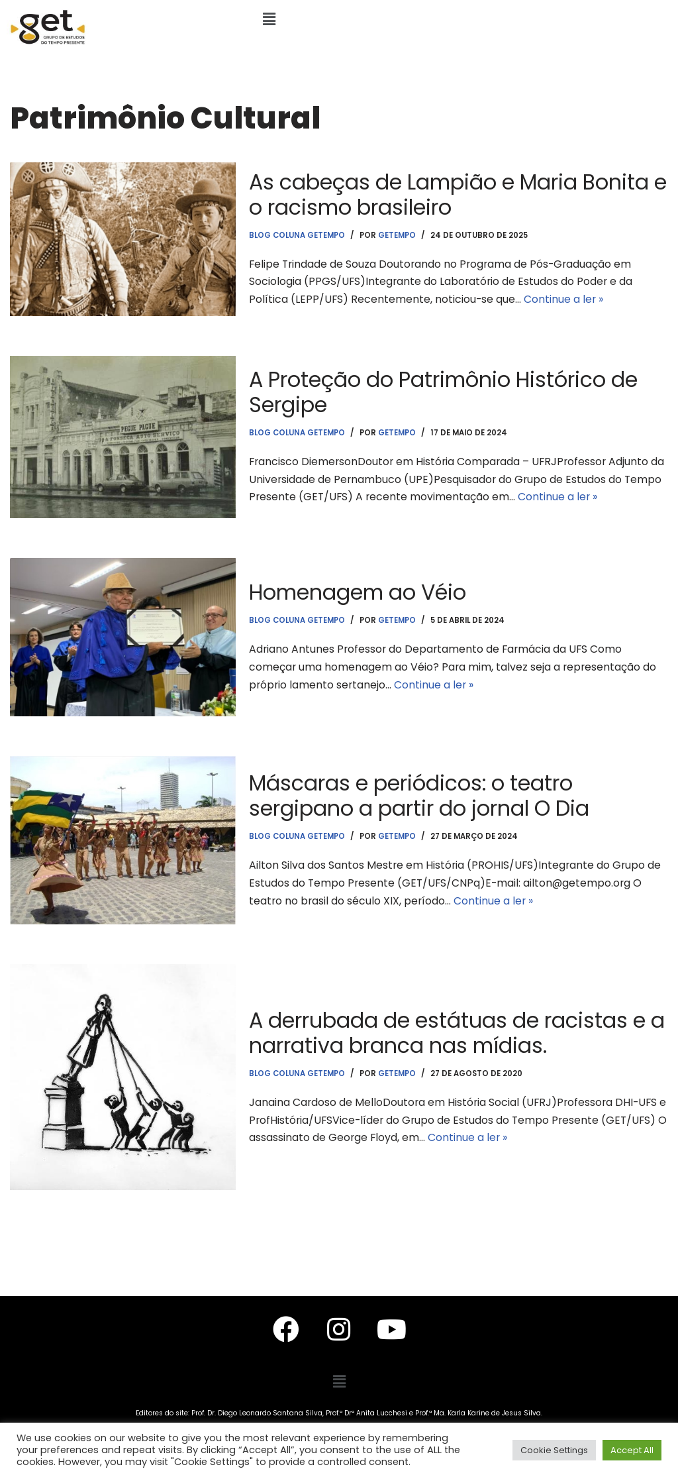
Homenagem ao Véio (360, 591)
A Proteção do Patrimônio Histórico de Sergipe (446, 391)
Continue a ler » (565, 300)
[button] (269, 19)
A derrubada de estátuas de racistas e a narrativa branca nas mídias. (449, 1032)
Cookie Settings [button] (554, 1450)
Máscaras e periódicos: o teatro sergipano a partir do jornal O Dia (421, 794)
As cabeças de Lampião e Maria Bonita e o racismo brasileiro (452, 193)
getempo (400, 234)
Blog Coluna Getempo (298, 234)
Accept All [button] (632, 1450)
